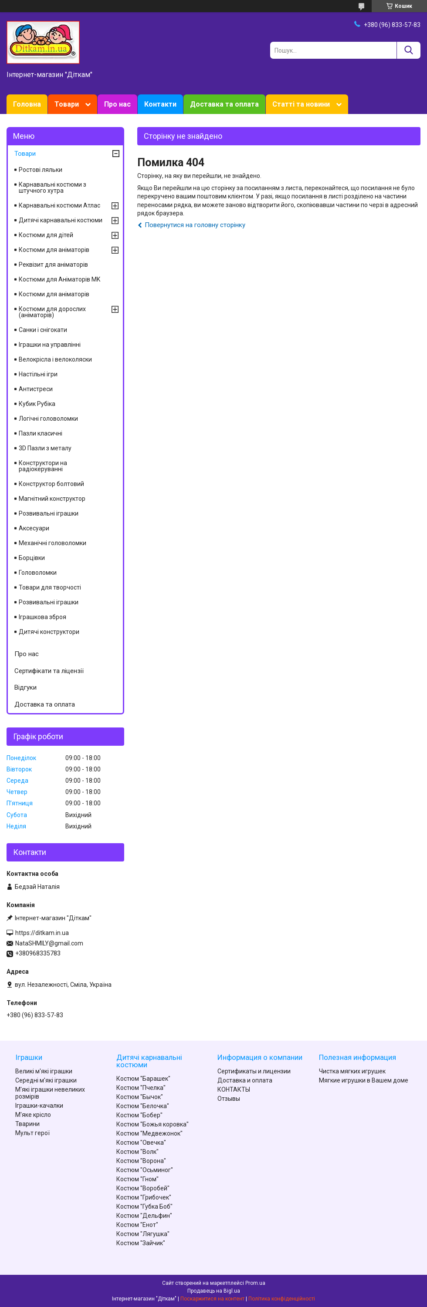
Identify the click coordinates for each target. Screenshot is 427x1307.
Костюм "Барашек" (143, 1078)
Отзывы (228, 1098)
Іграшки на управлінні (50, 344)
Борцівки (32, 557)
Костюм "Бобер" (139, 1115)
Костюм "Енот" (137, 1224)
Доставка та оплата (224, 104)
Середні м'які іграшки (46, 1080)
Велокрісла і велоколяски (55, 359)
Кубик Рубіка (37, 403)
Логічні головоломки (48, 418)
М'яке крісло (33, 1114)
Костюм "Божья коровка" (152, 1124)
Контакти (160, 104)
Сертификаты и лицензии (254, 1071)
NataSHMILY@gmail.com (49, 943)
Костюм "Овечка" (141, 1142)
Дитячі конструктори (49, 631)
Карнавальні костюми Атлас (59, 205)
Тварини (27, 1123)
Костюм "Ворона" (141, 1160)
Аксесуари (34, 528)
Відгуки (25, 687)
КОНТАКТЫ (233, 1089)
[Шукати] (408, 50)
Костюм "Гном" (137, 1179)
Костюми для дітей (46, 234)
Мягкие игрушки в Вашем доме (363, 1080)
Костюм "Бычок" (139, 1096)
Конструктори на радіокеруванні (43, 466)
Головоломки (38, 572)
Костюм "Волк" (137, 1151)
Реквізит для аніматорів (53, 264)
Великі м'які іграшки (43, 1071)
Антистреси (36, 388)
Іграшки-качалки (39, 1105)
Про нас (117, 104)
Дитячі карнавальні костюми (60, 220)
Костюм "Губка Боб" (144, 1206)
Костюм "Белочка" (142, 1106)
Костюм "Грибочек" (143, 1197)
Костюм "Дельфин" (144, 1215)
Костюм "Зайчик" (140, 1243)
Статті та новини (301, 104)
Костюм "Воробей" (142, 1188)
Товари (66, 104)
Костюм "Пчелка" (141, 1087)
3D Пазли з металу (45, 448)
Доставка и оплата (244, 1080)
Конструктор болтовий (51, 483)
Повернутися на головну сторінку (195, 225)
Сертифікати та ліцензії (49, 671)
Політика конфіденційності (281, 1299)
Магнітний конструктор (52, 498)
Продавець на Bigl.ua (213, 1291)
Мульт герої (32, 1132)
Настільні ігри (38, 374)
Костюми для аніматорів (54, 249)
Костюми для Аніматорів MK (59, 279)
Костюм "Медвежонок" (149, 1133)
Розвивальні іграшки (48, 513)
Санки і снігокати (43, 329)
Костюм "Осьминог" (144, 1169)
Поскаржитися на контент (212, 1299)
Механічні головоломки (52, 543)
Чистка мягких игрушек (352, 1071)
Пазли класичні (40, 433)
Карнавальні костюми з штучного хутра (52, 187)
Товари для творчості (50, 587)
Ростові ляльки (40, 169)
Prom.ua (255, 1283)
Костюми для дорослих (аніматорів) (52, 311)
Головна (27, 104)
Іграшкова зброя (42, 616)
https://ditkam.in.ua (42, 932)
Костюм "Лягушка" (142, 1233)
